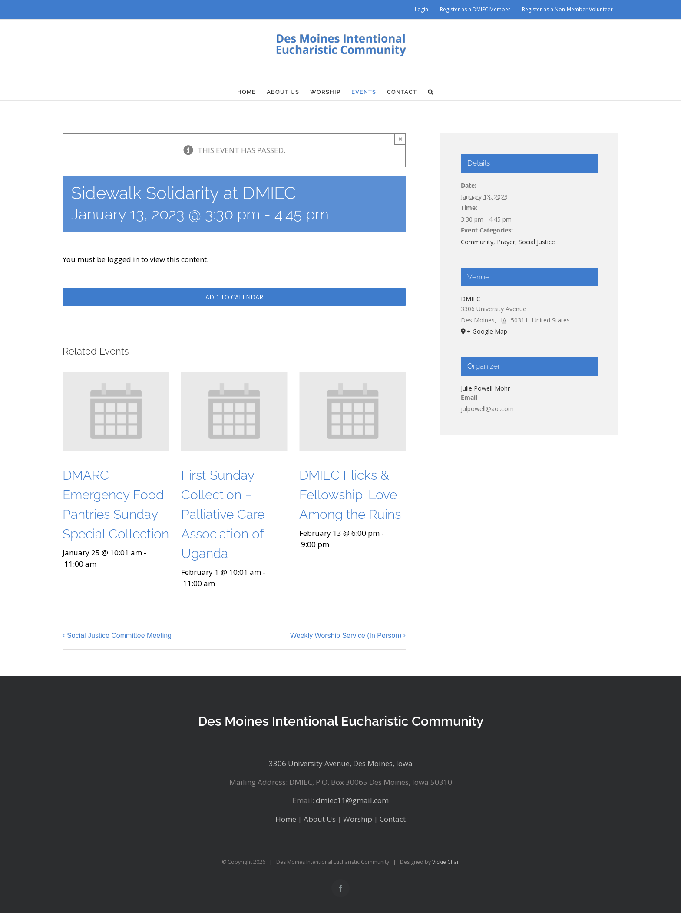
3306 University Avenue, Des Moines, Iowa (341, 763)
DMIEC (470, 299)
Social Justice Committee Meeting (119, 636)
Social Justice (537, 242)
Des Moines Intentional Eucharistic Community (340, 721)
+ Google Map (487, 331)
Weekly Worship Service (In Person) (345, 636)
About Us (320, 819)
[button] (430, 91)
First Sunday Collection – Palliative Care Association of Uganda (222, 514)
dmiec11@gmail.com (352, 800)
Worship (357, 819)
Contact (393, 819)
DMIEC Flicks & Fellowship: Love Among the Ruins (350, 495)
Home (285, 819)
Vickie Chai (445, 862)
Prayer (506, 242)
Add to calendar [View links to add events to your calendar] (234, 297)
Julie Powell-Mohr (485, 388)
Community (477, 242)
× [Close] (401, 139)
